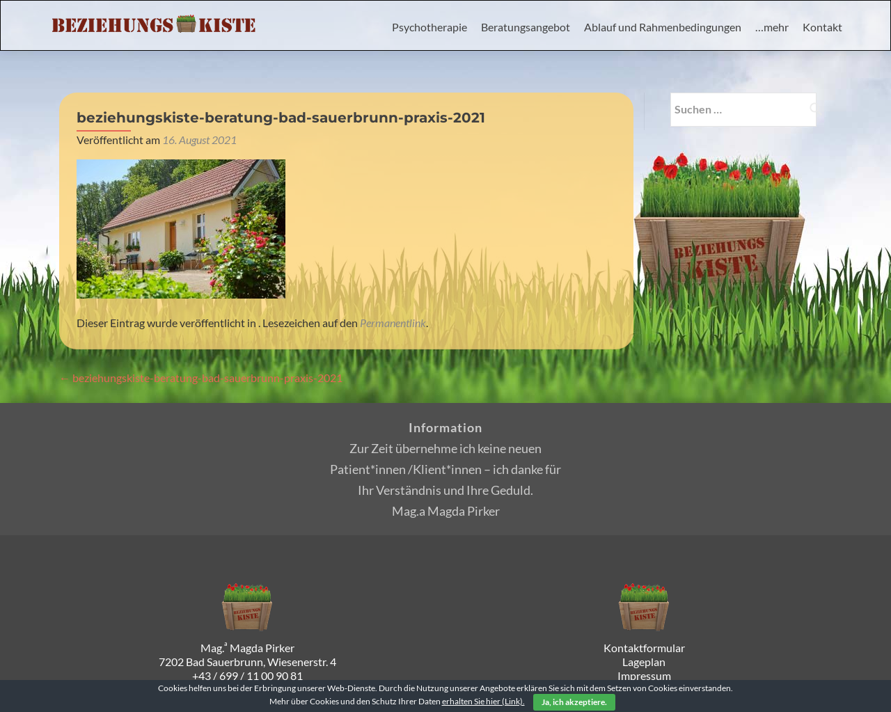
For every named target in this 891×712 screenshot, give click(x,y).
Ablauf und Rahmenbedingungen (662, 26)
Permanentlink (393, 322)
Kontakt (822, 26)
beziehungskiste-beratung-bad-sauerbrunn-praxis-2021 (200, 377)
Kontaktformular (644, 647)
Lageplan (643, 661)
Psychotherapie (429, 26)
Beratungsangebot (525, 26)
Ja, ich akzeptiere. (574, 702)
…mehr (772, 26)
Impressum (644, 675)
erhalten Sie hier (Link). (483, 701)
